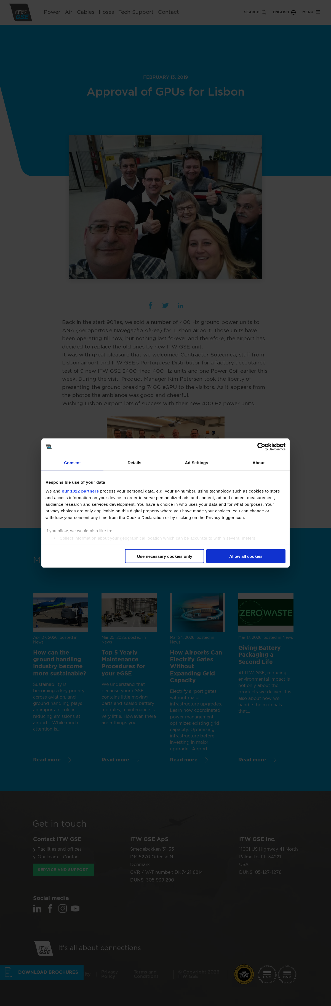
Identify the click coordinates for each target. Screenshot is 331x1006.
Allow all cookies (246, 556)
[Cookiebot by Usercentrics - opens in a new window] (261, 447)
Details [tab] (135, 462)
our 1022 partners (80, 490)
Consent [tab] (72, 462)
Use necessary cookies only (164, 556)
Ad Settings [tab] (196, 462)
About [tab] (259, 462)
